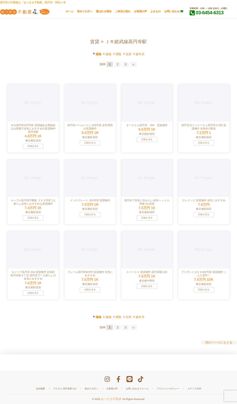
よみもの (155, 11)
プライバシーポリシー (168, 388)
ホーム (70, 11)
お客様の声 (140, 11)
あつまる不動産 (111, 398)
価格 (96, 54)
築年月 (138, 54)
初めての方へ (85, 11)
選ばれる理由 (103, 11)
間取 (116, 54)
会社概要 (40, 388)
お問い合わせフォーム (137, 388)
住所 (126, 54)
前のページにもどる (218, 342)
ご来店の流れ (123, 11)
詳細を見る (33, 146)
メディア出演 (194, 388)
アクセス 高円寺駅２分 (65, 388)
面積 (106, 54)
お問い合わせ (173, 11)
